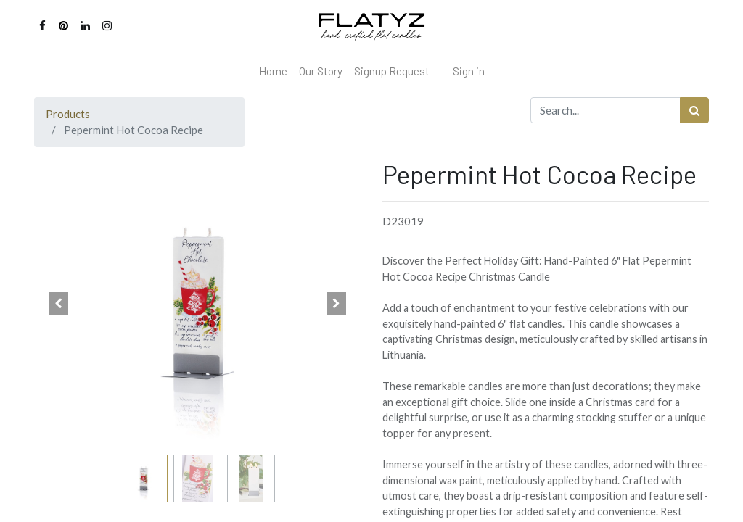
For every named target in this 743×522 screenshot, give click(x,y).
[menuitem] (273, 71)
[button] (58, 303)
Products (68, 113)
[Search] (694, 110)
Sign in (469, 71)
